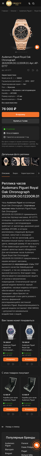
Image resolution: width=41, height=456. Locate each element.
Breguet (8, 453)
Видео (15, 173)
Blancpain (9, 449)
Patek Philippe (27, 447)
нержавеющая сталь (24, 264)
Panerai (24, 443)
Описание (6, 173)
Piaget (24, 451)
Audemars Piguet (14, 203)
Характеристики (27, 173)
